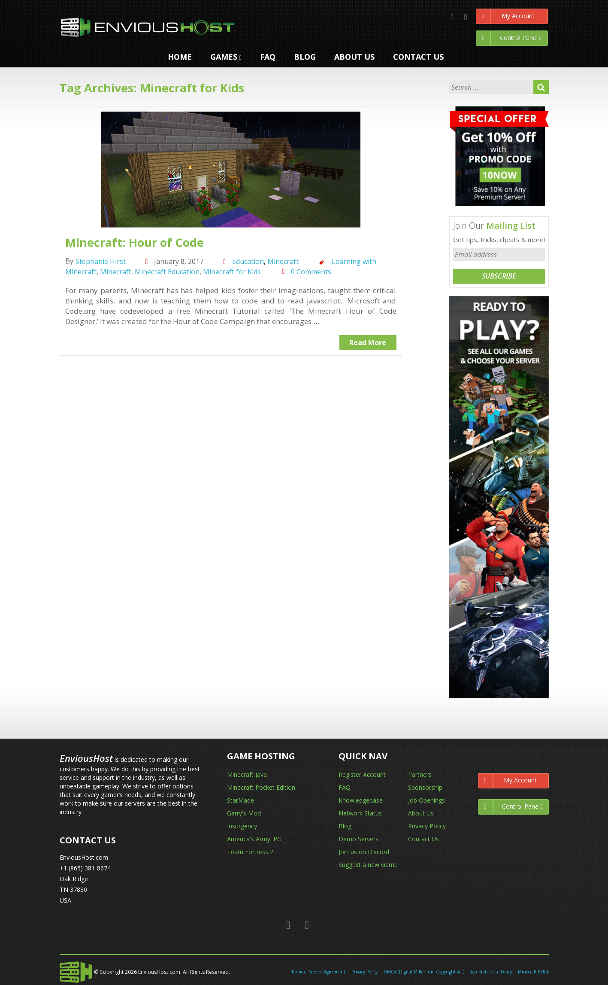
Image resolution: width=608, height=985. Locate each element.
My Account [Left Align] (505, 16)
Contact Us (423, 839)
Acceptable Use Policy (491, 972)
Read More (367, 342)
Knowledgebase (361, 800)
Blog (305, 57)
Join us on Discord (364, 852)
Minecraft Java (247, 774)
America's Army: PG (254, 839)
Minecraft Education (167, 271)
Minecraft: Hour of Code (134, 242)
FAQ (267, 57)
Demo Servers (358, 839)
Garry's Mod (244, 813)
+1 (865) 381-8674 (85, 868)
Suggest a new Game (368, 865)
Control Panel (508, 38)
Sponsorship (425, 787)
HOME (180, 57)
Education (248, 261)
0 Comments (311, 271)
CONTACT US (418, 57)
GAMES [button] (226, 57)
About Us (421, 813)
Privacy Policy (427, 826)
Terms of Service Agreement (318, 972)
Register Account (362, 774)
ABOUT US (354, 57)
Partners (420, 774)
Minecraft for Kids (232, 271)
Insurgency (242, 826)
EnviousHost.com (84, 857)
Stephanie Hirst (101, 261)
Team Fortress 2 (250, 852)
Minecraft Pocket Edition (261, 787)
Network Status (360, 813)
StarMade (240, 800)
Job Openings (426, 800)
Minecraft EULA (533, 972)
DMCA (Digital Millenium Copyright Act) (424, 972)
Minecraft (283, 261)
